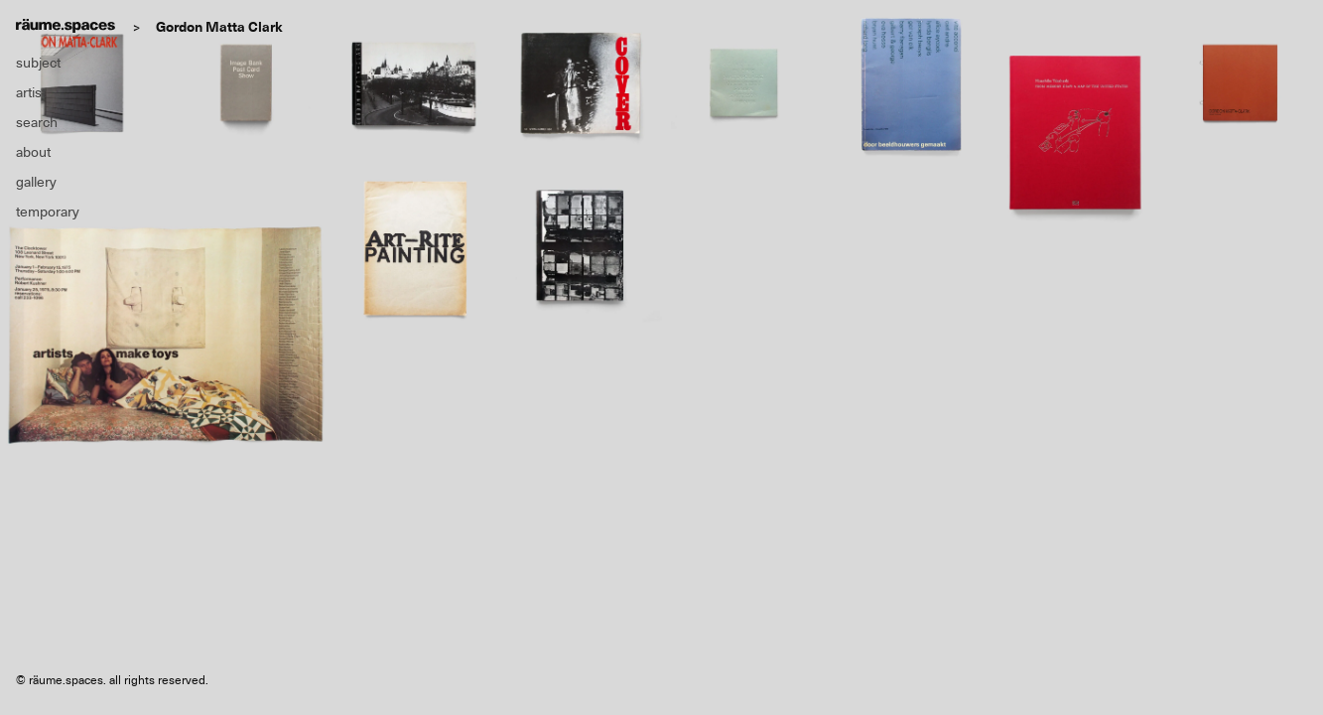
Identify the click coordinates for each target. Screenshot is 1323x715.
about (33, 152)
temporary (47, 211)
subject (38, 63)
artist (31, 92)
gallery (36, 182)
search (37, 122)
